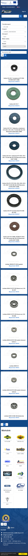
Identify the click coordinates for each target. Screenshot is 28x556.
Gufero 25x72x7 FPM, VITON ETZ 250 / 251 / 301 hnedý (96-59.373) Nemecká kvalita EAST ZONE (14, 238)
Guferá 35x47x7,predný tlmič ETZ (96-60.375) (14, 211)
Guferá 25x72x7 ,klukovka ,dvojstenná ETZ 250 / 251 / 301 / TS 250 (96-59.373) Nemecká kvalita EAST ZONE (14, 129)
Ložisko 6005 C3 (14, 366)
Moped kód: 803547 (14, 214)
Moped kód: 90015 (14, 266)
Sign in (24, 11)
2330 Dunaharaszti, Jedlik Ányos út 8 (13, 533)
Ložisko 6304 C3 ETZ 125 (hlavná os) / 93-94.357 (14, 289)
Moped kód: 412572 (14, 161)
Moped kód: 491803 (14, 241)
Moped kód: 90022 (14, 393)
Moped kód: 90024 (14, 343)
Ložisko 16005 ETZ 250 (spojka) (14, 264)
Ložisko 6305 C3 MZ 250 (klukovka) (14, 416)
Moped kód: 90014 (14, 291)
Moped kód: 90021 (14, 367)
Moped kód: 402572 (14, 133)
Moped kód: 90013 (14, 417)
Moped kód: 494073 (13, 81)
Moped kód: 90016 (14, 317)
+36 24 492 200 (7, 537)
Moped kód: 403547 (13, 188)
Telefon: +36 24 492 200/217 (8, 7)
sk (18, 7)
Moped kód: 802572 (14, 105)
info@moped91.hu (8, 535)
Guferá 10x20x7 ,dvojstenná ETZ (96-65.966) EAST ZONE (14, 79)
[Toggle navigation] (25, 16)
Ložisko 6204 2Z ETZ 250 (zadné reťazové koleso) (14, 391)
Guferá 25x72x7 (14, 104)
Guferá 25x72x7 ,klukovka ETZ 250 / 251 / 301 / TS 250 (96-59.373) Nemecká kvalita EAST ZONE (14, 157)
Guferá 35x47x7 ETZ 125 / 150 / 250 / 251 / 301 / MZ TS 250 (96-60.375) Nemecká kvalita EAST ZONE (14, 185)
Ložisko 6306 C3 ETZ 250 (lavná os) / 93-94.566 (14, 315)
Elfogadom (23, 553)
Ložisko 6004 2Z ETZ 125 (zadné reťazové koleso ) (14, 341)
